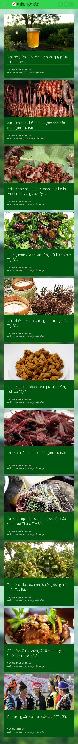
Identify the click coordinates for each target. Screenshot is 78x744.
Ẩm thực (41, 138)
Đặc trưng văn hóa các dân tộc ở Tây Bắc (37, 716)
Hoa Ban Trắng (23, 69)
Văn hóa (39, 732)
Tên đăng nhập (66, 4)
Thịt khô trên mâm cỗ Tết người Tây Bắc (36, 452)
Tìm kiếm (72, 4)
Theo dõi (60, 4)
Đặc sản (39, 72)
